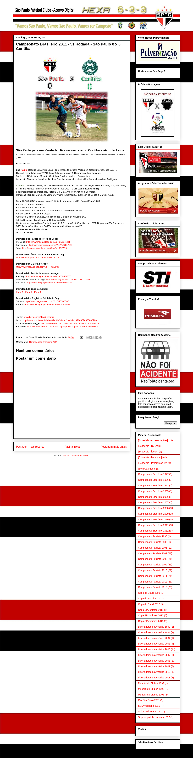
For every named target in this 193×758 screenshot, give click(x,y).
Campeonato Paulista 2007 (152, 553)
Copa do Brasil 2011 (149, 598)
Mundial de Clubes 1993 (151, 689)
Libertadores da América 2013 (154, 677)
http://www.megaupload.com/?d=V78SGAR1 (50, 245)
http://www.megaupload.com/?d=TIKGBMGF (38, 267)
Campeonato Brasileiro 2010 (153, 519)
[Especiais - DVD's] (148, 446)
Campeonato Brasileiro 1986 (153, 479)
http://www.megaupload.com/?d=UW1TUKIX (68, 279)
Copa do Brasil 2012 (149, 604)
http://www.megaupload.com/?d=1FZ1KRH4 (48, 242)
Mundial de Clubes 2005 (151, 694)
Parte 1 (19, 292)
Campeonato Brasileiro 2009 (153, 513)
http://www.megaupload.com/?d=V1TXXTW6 (47, 301)
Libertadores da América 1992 (154, 626)
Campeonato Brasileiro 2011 (43, 342)
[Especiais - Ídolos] (148, 451)
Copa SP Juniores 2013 (151, 621)
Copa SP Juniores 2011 (151, 610)
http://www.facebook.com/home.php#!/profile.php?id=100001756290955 (62, 326)
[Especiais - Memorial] (150, 457)
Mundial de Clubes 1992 (151, 683)
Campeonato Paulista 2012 (152, 581)
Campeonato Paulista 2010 (152, 570)
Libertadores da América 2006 (154, 649)
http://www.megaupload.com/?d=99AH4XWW (49, 282)
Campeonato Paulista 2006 (152, 547)
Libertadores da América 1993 (154, 632)
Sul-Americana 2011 (149, 705)
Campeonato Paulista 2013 (152, 587)
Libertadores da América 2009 (154, 666)
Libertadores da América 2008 (154, 660)
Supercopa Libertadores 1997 (154, 717)
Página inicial (72, 446)
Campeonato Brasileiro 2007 (153, 502)
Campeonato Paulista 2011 (152, 576)
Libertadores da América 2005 (154, 643)
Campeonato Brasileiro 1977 (153, 474)
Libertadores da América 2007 (154, 655)
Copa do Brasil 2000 (149, 592)
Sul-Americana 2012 (149, 711)
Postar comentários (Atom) (76, 455)
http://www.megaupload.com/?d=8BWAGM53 (47, 304)
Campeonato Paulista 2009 (152, 564)
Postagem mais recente (30, 446)
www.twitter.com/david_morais (39, 317)
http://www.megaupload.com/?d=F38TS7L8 (37, 257)
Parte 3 (37, 292)
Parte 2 (28, 292)
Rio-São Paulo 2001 (149, 700)
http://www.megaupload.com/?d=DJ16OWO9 (44, 248)
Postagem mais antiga (114, 446)
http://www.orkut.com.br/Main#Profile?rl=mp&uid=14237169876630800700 (60, 320)
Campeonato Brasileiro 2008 (153, 508)
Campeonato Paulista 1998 (152, 536)
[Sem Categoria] (147, 468)
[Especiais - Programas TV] (152, 463)
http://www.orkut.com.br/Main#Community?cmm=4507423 (70, 323)
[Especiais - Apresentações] (153, 440)
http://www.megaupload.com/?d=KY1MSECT (48, 276)
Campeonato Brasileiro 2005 (153, 491)
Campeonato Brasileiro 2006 (153, 497)
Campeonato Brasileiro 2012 (153, 530)
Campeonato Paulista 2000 (152, 542)
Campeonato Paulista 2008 (152, 559)
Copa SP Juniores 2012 (151, 615)
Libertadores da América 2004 (154, 638)
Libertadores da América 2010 (154, 672)
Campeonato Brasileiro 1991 (153, 485)
